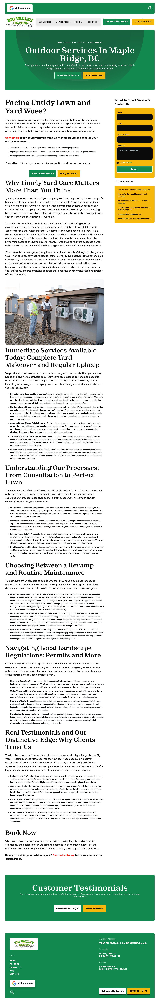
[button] (46, 22)
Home (60, 42)
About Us (79, 22)
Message (121, 147)
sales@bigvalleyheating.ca (113, 969)
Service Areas (62, 22)
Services (67, 42)
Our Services (45, 22)
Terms (130, 164)
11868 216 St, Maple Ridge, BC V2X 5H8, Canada (123, 943)
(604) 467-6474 (107, 966)
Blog (12, 970)
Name (120, 114)
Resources (92, 22)
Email (120, 125)
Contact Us (16, 967)
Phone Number (123, 136)
